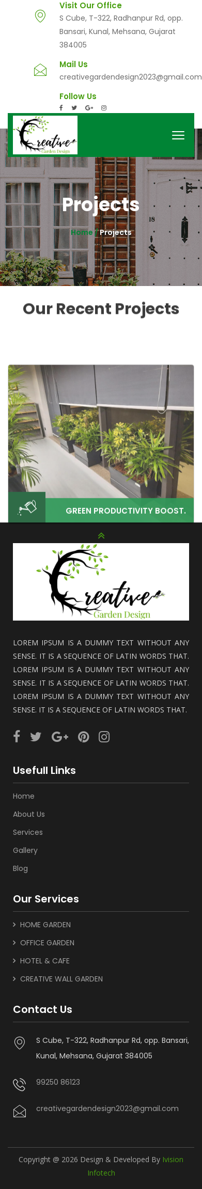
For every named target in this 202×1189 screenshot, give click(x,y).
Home (24, 793)
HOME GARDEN (45, 921)
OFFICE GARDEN (47, 939)
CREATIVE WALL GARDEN (61, 976)
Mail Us (73, 64)
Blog (20, 865)
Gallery (25, 847)
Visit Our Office (90, 5)
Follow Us (78, 96)
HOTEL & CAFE (45, 958)
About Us (29, 811)
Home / (85, 232)
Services (28, 829)
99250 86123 (58, 1079)
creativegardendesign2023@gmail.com (130, 77)
